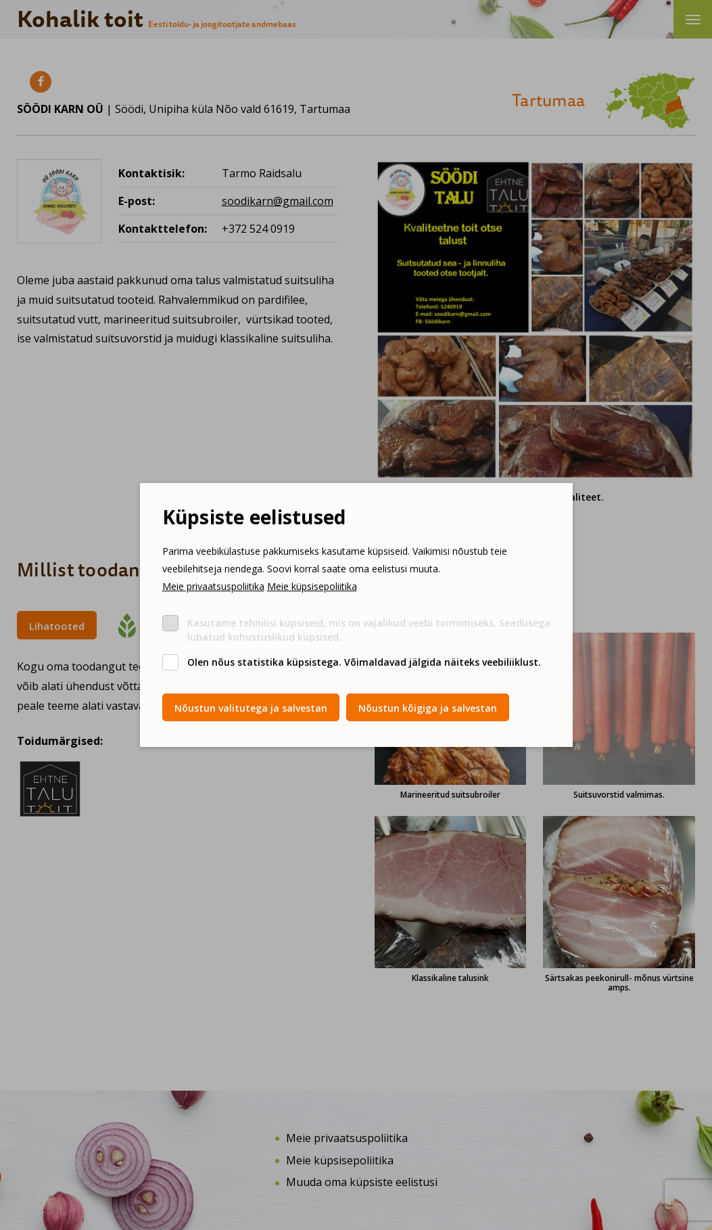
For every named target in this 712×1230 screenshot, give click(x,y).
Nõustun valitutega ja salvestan (250, 708)
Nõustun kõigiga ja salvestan (427, 708)
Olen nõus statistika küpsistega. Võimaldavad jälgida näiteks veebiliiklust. (364, 662)
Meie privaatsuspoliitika (213, 586)
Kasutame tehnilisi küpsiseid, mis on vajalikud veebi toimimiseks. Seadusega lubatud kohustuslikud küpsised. (368, 629)
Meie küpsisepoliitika (312, 586)
